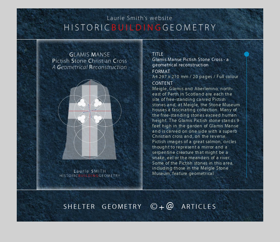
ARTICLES (199, 206)
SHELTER (79, 206)
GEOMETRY (122, 206)
